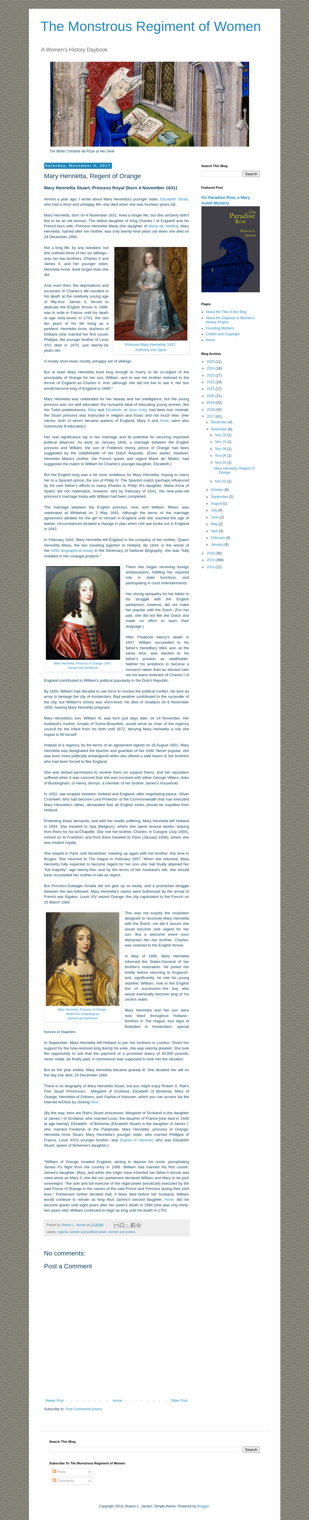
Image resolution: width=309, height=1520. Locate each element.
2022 (211, 382)
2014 (211, 567)
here (94, 1102)
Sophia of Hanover (136, 1140)
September (220, 497)
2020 (211, 396)
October (217, 490)
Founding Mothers (220, 328)
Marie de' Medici (163, 226)
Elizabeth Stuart (174, 199)
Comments (63, 1481)
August (217, 503)
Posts (59, 1472)
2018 (211, 410)
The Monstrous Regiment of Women (151, 26)
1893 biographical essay (72, 550)
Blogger (203, 1506)
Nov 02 (221, 481)
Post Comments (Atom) (83, 1409)
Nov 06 (221, 456)
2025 (211, 362)
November (219, 429)
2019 (211, 403)
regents (62, 1232)
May (214, 524)
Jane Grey (137, 410)
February (218, 538)
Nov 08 (221, 449)
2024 (211, 368)
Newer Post (55, 1401)
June (215, 517)
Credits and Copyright (223, 334)
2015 (211, 560)
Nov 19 (221, 442)
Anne (164, 420)
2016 (211, 553)
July (214, 510)
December (219, 422)
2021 (211, 389)
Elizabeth (113, 410)
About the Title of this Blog (226, 312)
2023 (211, 375)
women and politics (121, 1232)
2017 (211, 416)
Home (117, 1401)
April (215, 531)
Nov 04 (221, 463)
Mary (92, 410)
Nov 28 (221, 435)
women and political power (88, 1232)
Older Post (179, 1401)
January (217, 544)
